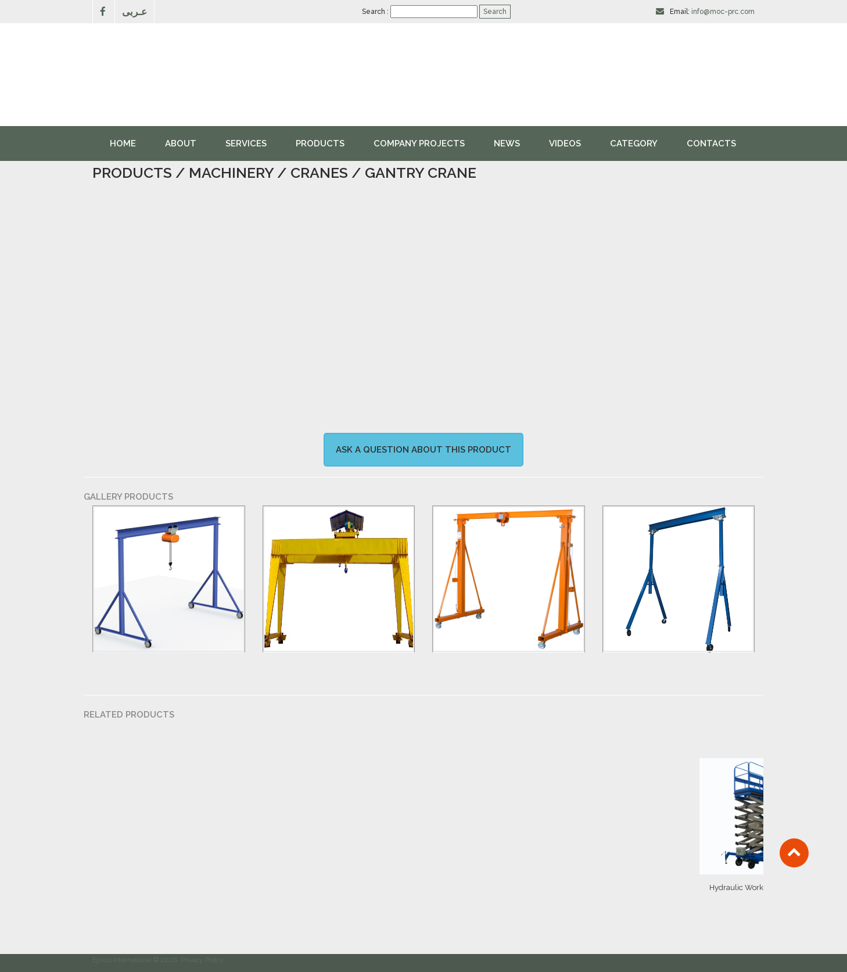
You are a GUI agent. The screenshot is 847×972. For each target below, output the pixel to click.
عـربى (134, 11)
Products (320, 143)
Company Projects (419, 143)
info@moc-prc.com (723, 12)
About (180, 143)
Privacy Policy (202, 960)
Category (634, 143)
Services (246, 143)
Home (123, 143)
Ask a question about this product (423, 449)
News (507, 143)
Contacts (711, 143)
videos (565, 143)
